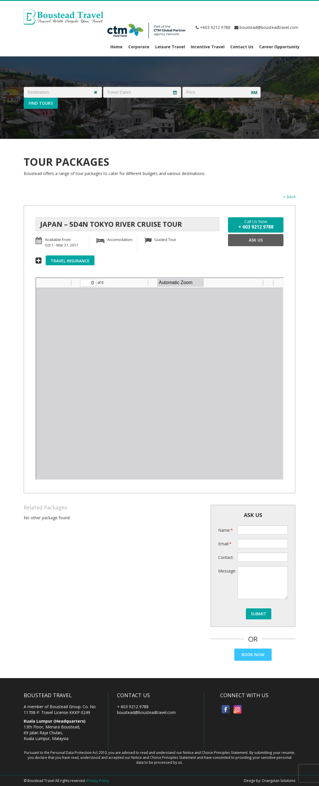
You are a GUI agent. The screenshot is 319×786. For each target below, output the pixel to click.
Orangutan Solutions (278, 780)
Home (116, 46)
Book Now (253, 654)
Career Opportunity (279, 46)
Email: (223, 543)
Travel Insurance (70, 261)
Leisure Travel (170, 46)
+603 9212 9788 (213, 27)
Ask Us (256, 240)
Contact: (225, 557)
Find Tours (41, 103)
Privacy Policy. (98, 780)
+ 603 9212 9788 (133, 706)
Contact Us (241, 46)
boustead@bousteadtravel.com (266, 27)
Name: (224, 530)
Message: (225, 571)
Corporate (138, 46)
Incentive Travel (208, 46)
